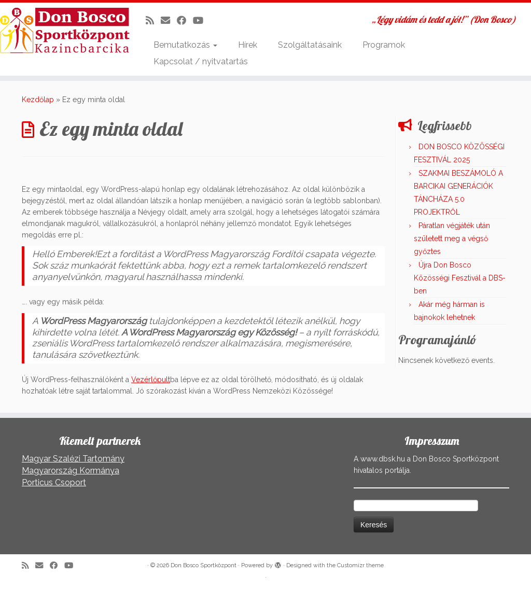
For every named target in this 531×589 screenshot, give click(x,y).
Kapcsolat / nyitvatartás (200, 61)
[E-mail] (169, 20)
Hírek (247, 45)
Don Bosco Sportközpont (203, 565)
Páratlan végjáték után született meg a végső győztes (452, 238)
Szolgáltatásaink (310, 45)
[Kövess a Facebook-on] (185, 20)
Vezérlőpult (150, 379)
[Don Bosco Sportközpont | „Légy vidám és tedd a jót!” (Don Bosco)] (62, 30)
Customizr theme (360, 565)
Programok (383, 45)
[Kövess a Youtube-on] (201, 20)
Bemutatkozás (185, 45)
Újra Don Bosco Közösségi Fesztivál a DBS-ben (460, 278)
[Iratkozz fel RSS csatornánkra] (153, 20)
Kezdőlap (38, 99)
